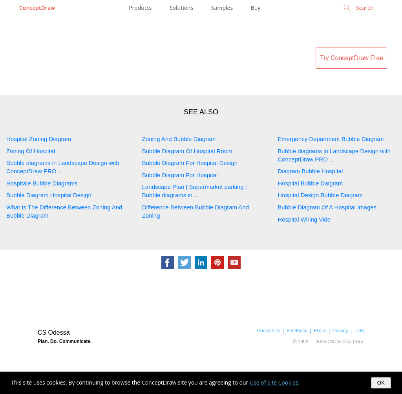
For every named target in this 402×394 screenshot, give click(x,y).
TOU (359, 331)
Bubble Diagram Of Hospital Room (187, 151)
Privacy (340, 331)
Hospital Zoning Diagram (38, 139)
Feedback (297, 331)
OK (381, 383)
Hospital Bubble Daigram (310, 183)
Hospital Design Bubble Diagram (320, 195)
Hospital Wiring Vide (304, 219)
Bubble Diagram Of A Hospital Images (327, 207)
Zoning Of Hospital (30, 151)
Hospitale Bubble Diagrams (42, 183)
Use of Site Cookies (274, 382)
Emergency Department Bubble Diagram (331, 139)
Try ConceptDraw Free (351, 58)
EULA (320, 331)
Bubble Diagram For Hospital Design (190, 162)
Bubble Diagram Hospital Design (48, 195)
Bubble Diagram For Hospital (180, 175)
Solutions (181, 7)
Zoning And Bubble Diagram (179, 139)
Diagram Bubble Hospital (310, 171)
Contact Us (268, 331)
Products (140, 7)
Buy (256, 7)
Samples (222, 7)
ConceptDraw (37, 7)
